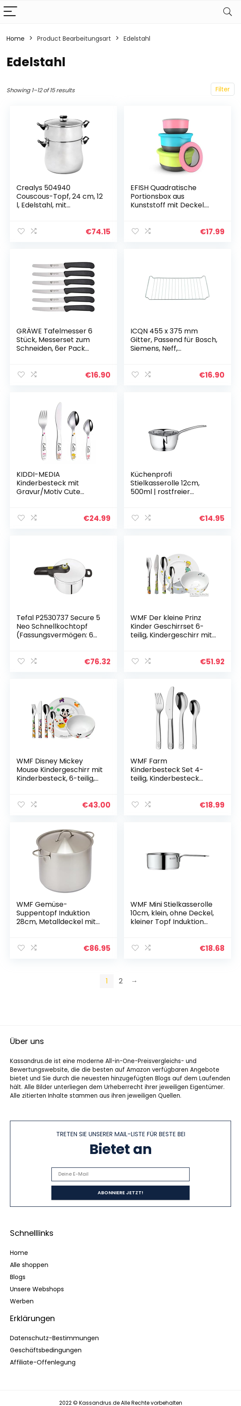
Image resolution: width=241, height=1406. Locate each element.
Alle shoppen (29, 1265)
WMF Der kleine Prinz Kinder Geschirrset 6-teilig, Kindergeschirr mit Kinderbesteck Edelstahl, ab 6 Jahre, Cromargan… (172, 635)
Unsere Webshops (37, 1289)
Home (15, 38)
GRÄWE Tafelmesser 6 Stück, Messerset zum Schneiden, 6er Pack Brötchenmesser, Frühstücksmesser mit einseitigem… (54, 352)
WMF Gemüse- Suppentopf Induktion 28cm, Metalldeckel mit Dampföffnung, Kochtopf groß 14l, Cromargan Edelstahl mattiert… (58, 926)
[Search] (227, 11)
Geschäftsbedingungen (46, 1350)
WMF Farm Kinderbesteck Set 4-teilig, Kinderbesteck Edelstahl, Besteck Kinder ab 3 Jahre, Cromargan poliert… (173, 782)
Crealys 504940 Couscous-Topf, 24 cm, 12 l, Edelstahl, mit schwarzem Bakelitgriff (59, 201)
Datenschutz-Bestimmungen (54, 1338)
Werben (22, 1301)
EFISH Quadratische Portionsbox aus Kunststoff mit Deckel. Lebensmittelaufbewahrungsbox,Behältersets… (173, 205)
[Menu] (10, 11)
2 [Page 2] (121, 981)
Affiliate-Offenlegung (43, 1362)
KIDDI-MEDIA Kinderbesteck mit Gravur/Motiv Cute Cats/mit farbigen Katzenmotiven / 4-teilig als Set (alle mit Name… (58, 496)
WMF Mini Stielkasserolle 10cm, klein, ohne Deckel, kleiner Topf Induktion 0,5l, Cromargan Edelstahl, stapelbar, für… (172, 921)
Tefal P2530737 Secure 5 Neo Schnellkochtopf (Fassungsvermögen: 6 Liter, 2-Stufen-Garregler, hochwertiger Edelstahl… (59, 635)
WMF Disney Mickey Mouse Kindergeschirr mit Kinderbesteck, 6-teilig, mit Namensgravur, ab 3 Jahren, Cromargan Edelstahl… (59, 782)
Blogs (17, 1277)
